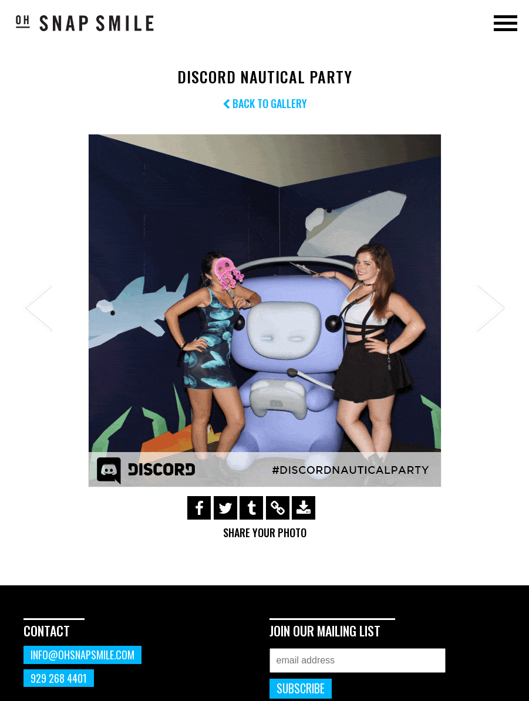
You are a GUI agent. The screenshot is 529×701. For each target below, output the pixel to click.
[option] (264, 310)
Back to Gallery (265, 103)
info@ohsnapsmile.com (82, 654)
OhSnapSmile (85, 23)
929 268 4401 (59, 678)
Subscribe (301, 688)
